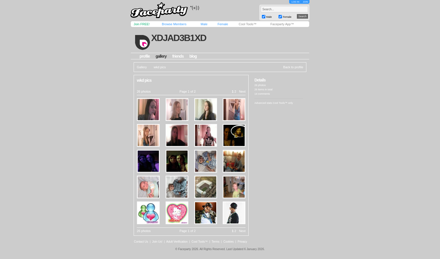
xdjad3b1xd (178, 38)
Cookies (228, 241)
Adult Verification (177, 241)
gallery (160, 56)
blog (193, 56)
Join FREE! (142, 24)
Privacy (242, 241)
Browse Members (174, 24)
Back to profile (293, 67)
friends (178, 56)
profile (145, 56)
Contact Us (141, 241)
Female (222, 24)
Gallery (142, 67)
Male (203, 24)
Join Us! (157, 241)
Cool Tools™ (247, 24)
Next (242, 91)
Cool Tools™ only (283, 103)
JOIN (305, 2)
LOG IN (295, 2)
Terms (215, 241)
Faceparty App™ (282, 24)
